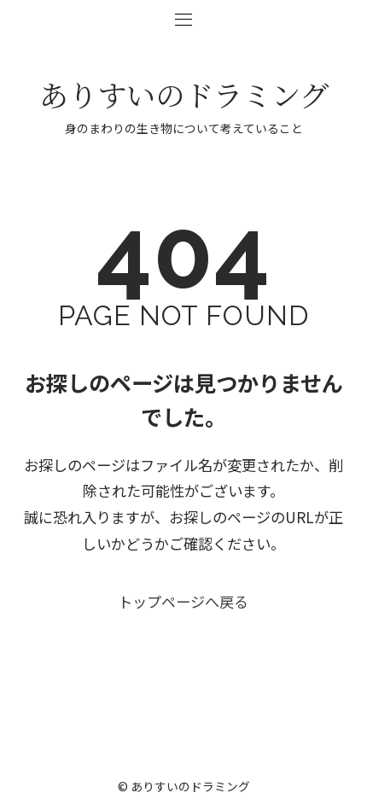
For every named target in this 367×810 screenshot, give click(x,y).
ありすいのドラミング (184, 94)
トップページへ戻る (183, 607)
